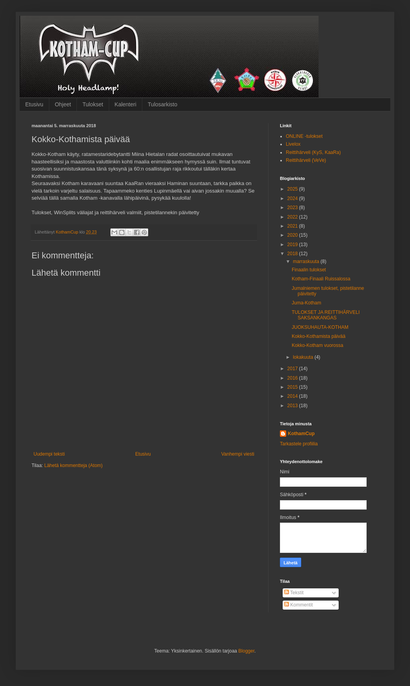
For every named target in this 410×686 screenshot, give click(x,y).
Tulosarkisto (162, 104)
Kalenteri (125, 104)
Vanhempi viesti (237, 454)
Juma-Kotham (306, 303)
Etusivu (34, 104)
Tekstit (294, 592)
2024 (293, 198)
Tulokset (92, 104)
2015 (293, 387)
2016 (293, 378)
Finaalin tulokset (309, 270)
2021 (293, 226)
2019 (293, 244)
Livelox (293, 144)
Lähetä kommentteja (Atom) (73, 465)
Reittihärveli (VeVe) (306, 160)
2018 (293, 253)
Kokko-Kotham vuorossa (317, 345)
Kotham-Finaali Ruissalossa (321, 279)
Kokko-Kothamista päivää (318, 336)
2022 (293, 217)
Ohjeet (63, 104)
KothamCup (301, 433)
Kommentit (298, 605)
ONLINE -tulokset (304, 136)
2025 (293, 189)
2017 (293, 368)
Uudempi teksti (49, 454)
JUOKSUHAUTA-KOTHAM (320, 327)
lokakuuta (304, 357)
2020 (293, 235)
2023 (293, 207)
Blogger (247, 651)
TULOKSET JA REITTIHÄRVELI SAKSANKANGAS (326, 315)
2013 (293, 405)
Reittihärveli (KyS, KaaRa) (313, 152)
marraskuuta (307, 261)
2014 (293, 396)
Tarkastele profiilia (299, 444)
